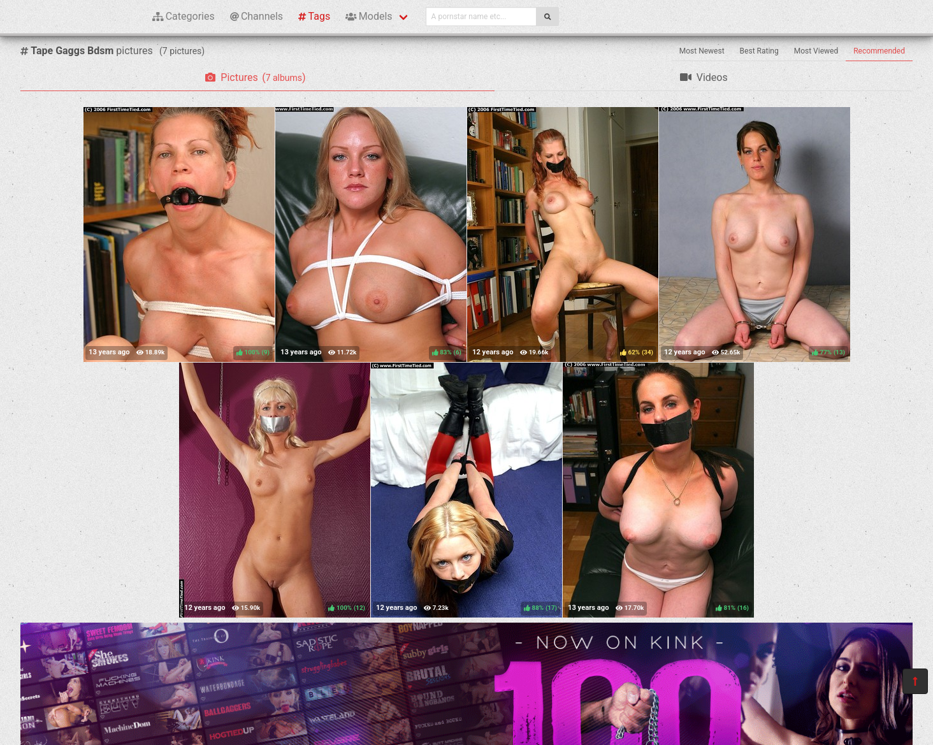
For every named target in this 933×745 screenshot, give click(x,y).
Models (368, 16)
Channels (256, 16)
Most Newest (702, 51)
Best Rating (759, 51)
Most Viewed (816, 51)
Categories (183, 16)
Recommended (879, 51)
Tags (314, 16)
